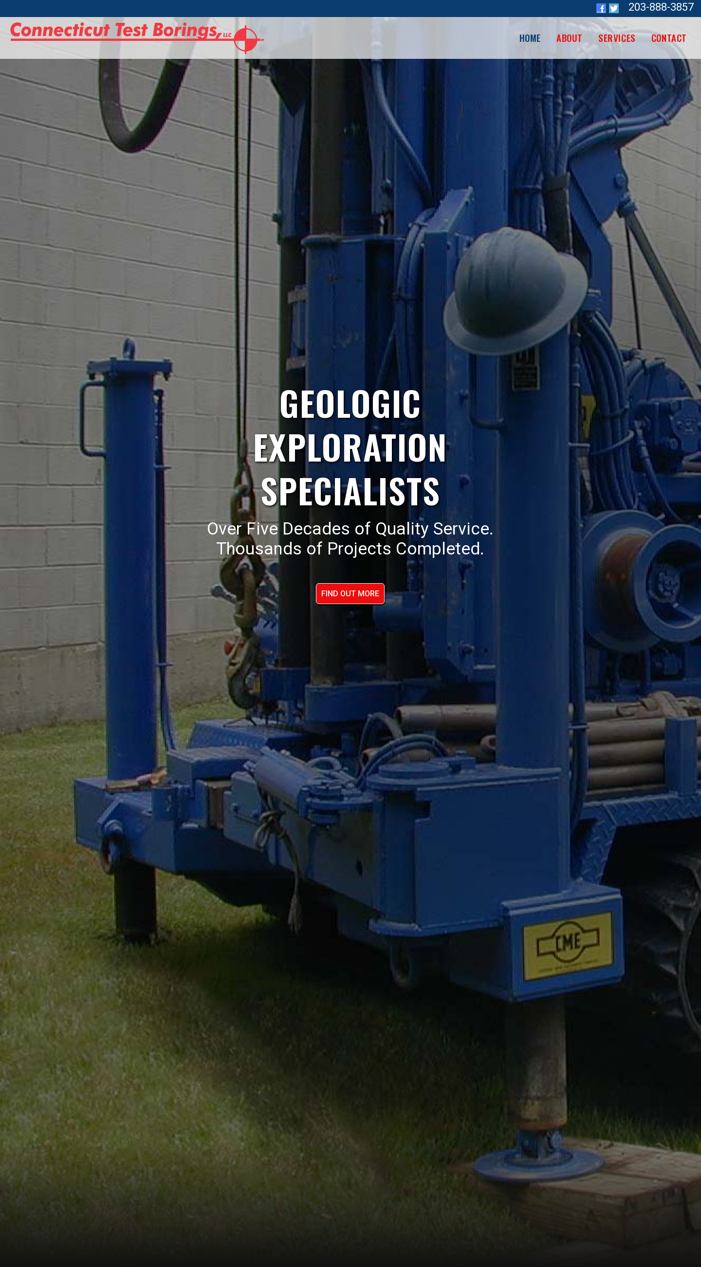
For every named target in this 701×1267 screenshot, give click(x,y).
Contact (669, 37)
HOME (530, 37)
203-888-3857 (661, 7)
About (569, 37)
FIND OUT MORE (350, 593)
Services (617, 37)
